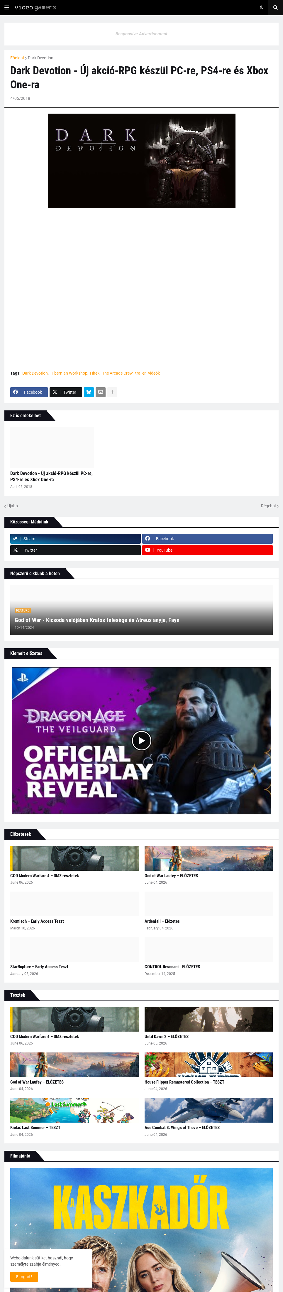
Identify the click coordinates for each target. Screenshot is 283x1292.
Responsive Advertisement (141, 33)
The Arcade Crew (117, 373)
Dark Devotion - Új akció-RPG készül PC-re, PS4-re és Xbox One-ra (51, 476)
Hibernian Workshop (68, 373)
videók (154, 373)
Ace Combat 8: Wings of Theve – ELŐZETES (182, 1127)
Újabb (12, 505)
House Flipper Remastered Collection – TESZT (184, 1082)
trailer (140, 373)
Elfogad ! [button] (24, 1276)
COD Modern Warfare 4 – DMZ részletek (44, 875)
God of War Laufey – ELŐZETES (171, 875)
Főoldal (17, 58)
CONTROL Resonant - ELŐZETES (172, 966)
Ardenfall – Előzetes (162, 921)
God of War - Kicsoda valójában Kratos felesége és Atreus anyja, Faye (97, 620)
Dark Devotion (40, 58)
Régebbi (268, 505)
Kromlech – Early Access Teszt (37, 921)
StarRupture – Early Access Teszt (39, 966)
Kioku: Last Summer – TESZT (35, 1127)
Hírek (94, 373)
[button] (6, 7)
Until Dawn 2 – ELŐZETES (167, 1036)
